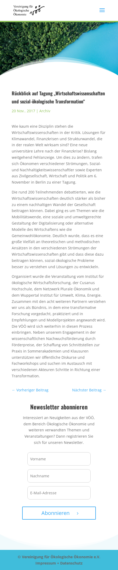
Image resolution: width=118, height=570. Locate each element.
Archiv (44, 110)
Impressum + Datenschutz (59, 563)
